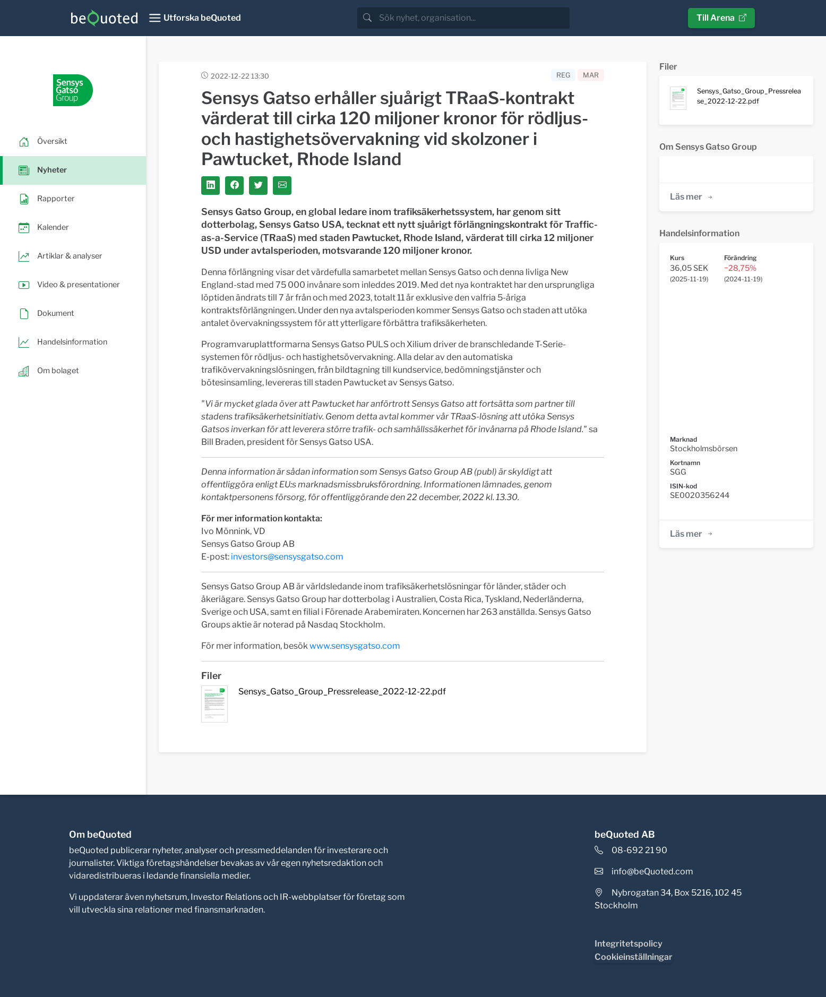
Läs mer (692, 197)
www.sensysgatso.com (354, 646)
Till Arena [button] (721, 18)
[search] (473, 18)
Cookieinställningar (634, 957)
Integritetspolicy (628, 944)
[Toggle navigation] (194, 18)
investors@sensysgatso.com (287, 557)
